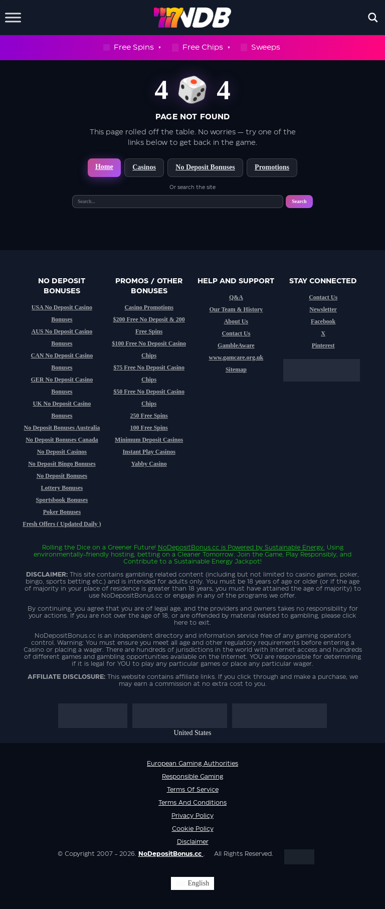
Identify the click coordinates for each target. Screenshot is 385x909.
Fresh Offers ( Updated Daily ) (62, 523)
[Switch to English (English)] (192, 883)
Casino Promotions (148, 307)
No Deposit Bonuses (205, 167)
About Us (236, 321)
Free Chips (201, 47)
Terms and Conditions (192, 803)
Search (299, 201)
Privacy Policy (192, 816)
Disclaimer (193, 842)
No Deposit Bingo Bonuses (61, 463)
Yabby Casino (149, 463)
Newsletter (323, 309)
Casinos (144, 167)
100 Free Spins (149, 427)
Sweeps (260, 47)
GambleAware (236, 345)
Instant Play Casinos (148, 451)
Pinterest (323, 345)
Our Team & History (236, 309)
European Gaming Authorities (192, 764)
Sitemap (236, 369)
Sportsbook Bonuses (62, 499)
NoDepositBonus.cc (188, 547)
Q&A (236, 297)
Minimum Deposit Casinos (149, 439)
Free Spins (131, 47)
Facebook (323, 321)
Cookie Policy (193, 829)
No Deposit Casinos (62, 451)
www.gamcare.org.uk (236, 357)
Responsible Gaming (192, 777)
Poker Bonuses (62, 511)
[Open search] (373, 17)
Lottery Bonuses (62, 487)
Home (104, 166)
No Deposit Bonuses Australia (62, 427)
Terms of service (193, 790)
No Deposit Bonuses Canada (62, 439)
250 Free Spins (149, 415)
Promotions (272, 167)
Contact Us (236, 333)
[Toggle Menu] (13, 17)
